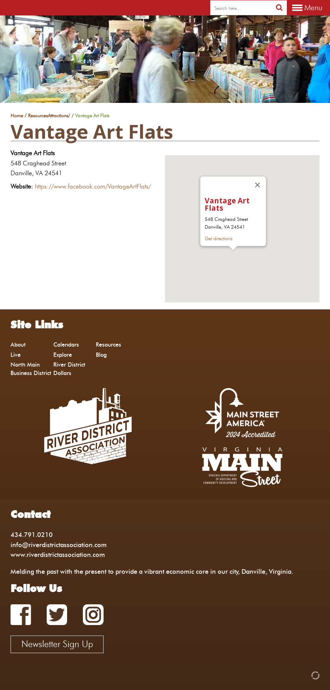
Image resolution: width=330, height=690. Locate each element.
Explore (62, 354)
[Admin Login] (303, 674)
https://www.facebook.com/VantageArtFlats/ (93, 186)
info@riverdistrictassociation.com (59, 544)
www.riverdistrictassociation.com (58, 554)
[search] (241, 8)
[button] (233, 256)
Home (17, 115)
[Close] (257, 185)
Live (16, 354)
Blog (101, 354)
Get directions (218, 238)
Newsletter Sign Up (57, 644)
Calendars (66, 344)
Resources (38, 115)
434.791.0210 (32, 534)
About (18, 344)
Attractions (58, 115)
